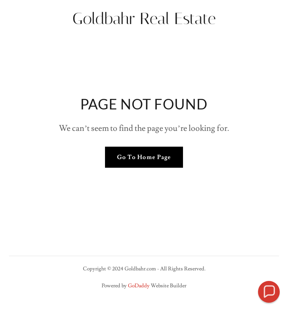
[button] (269, 292)
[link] (144, 22)
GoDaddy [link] (139, 285)
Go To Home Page (144, 157)
